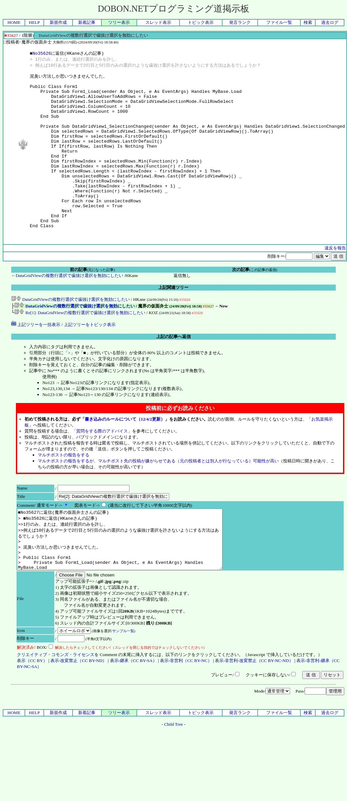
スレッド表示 (158, 22)
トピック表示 (201, 22)
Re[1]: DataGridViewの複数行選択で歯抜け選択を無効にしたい (79, 346)
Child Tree (173, 769)
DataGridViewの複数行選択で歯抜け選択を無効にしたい (70, 331)
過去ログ (329, 22)
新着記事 (86, 22)
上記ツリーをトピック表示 (90, 358)
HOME (14, 22)
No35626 (41, 53)
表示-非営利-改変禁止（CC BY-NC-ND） (254, 705)
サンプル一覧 (123, 676)
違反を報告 (335, 280)
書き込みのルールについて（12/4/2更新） (125, 452)
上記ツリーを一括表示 (35, 358)
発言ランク (240, 22)
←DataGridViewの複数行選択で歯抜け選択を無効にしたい (67, 307)
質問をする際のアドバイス (102, 464)
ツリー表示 (119, 22)
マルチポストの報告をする (63, 488)
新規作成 (58, 22)
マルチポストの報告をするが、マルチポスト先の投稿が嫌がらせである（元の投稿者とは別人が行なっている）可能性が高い (158, 494)
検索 (308, 22)
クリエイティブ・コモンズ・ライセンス (55, 700)
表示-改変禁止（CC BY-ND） (78, 705)
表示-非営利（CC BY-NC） (186, 705)
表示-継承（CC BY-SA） (133, 705)
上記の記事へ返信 (173, 369)
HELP (34, 22)
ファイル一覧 (279, 22)
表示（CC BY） (32, 705)
